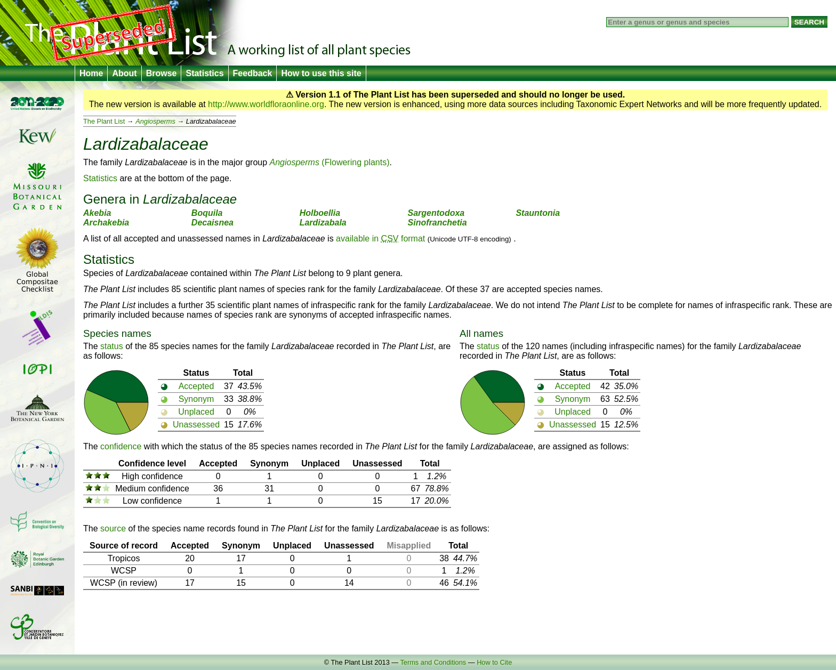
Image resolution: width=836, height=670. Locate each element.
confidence (120, 446)
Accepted (196, 386)
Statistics (204, 73)
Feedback (252, 73)
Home (91, 73)
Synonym (196, 398)
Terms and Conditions (433, 662)
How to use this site (321, 73)
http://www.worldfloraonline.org (266, 104)
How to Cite (494, 662)
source (113, 528)
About (124, 73)
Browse (161, 73)
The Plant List (104, 121)
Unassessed (196, 424)
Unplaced (196, 411)
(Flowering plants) (330, 162)
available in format (380, 238)
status (111, 346)
